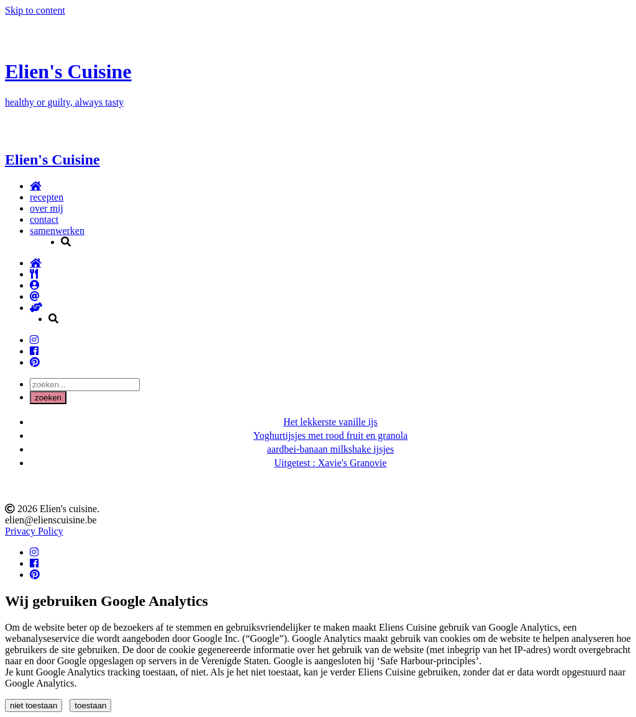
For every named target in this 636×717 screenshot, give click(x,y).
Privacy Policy (34, 531)
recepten (46, 197)
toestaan (90, 705)
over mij (46, 208)
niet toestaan (33, 705)
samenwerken (57, 230)
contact (44, 219)
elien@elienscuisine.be (51, 520)
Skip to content (35, 10)
